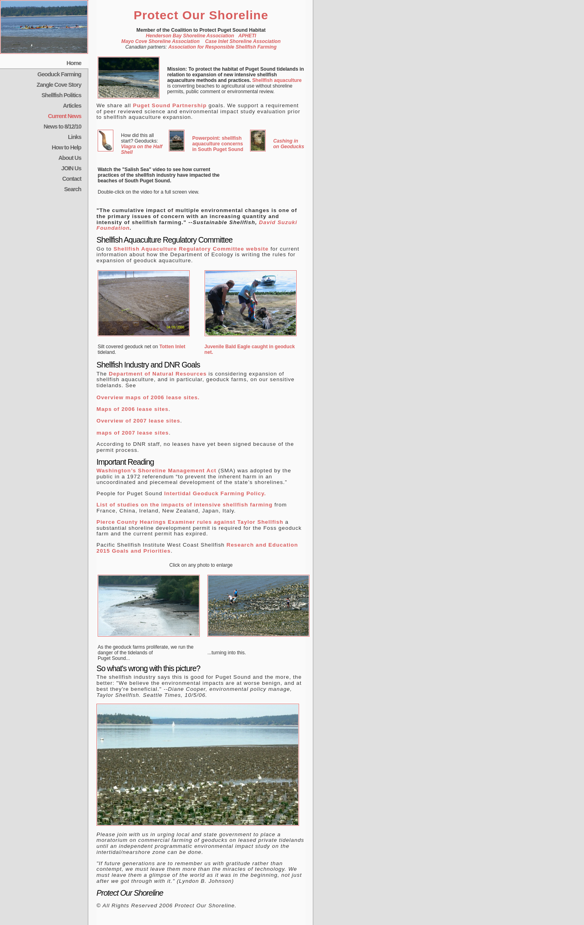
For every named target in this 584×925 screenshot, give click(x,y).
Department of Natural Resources (158, 374)
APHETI (247, 36)
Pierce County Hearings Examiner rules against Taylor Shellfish (189, 522)
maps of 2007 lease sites (132, 433)
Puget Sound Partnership (170, 105)
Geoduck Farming (59, 74)
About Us (69, 158)
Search (72, 189)
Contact (71, 179)
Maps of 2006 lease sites (132, 409)
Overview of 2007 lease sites (138, 421)
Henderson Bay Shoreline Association (190, 36)
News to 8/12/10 (62, 126)
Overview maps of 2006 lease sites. (148, 397)
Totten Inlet (172, 346)
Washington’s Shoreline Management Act (156, 471)
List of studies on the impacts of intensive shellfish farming (185, 505)
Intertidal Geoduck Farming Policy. (215, 493)
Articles (72, 105)
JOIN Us (71, 168)
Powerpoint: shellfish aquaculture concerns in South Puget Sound (217, 143)
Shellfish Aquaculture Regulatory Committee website (190, 249)
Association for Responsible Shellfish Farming (222, 47)
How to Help (66, 147)
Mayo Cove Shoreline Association (160, 41)
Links (74, 137)
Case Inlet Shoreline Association (243, 41)
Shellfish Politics (61, 95)
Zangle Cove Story (59, 85)
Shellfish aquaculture (276, 80)
